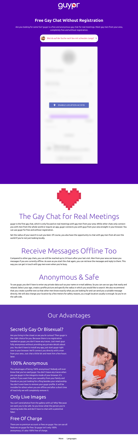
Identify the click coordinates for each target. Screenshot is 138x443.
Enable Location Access (69, 105)
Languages (71, 438)
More (61, 438)
